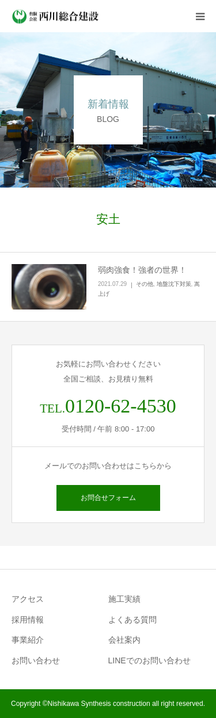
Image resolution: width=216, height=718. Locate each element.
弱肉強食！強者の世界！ (142, 269)
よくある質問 (132, 619)
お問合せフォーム (108, 498)
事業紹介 (28, 639)
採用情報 (28, 619)
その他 (144, 284)
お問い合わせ (36, 660)
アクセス (28, 599)
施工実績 (124, 599)
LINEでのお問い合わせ (149, 660)
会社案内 (124, 639)
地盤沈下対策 (174, 284)
